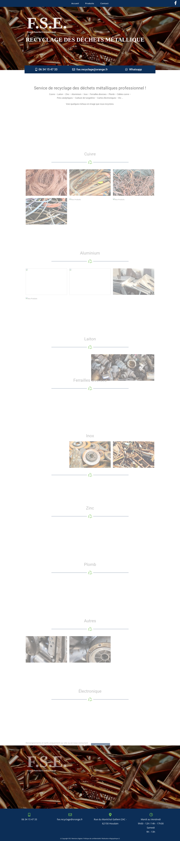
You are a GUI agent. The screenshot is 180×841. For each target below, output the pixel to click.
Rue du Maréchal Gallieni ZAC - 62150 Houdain (110, 819)
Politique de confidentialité (92, 839)
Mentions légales (77, 839)
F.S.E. (47, 23)
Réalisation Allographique (110, 839)
